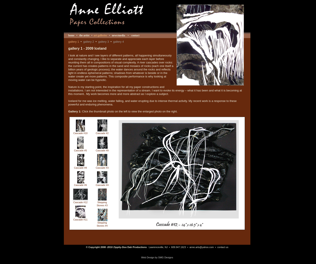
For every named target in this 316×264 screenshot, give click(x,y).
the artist (84, 35)
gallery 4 (118, 41)
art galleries (100, 35)
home (71, 35)
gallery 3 (103, 41)
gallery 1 (73, 41)
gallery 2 (88, 41)
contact (135, 35)
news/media (118, 35)
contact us (222, 247)
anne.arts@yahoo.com (201, 247)
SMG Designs (165, 257)
